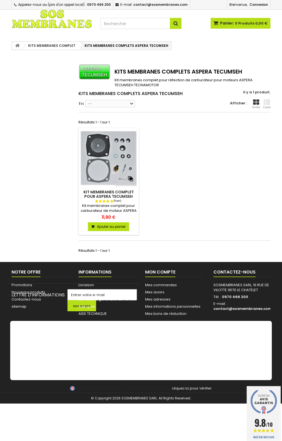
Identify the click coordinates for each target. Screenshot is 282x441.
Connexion (259, 4)
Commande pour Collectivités (105, 292)
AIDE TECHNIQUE (92, 313)
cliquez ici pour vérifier (192, 425)
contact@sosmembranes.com (242, 308)
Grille (256, 104)
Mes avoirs (154, 292)
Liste (266, 104)
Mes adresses (157, 299)
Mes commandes (161, 285)
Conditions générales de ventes (107, 299)
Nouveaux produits (28, 292)
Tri (81, 103)
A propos (86, 306)
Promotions (22, 285)
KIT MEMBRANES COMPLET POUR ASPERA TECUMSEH (108, 194)
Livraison (86, 285)
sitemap (19, 306)
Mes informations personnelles (172, 306)
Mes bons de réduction (165, 313)
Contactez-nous (26, 299)
